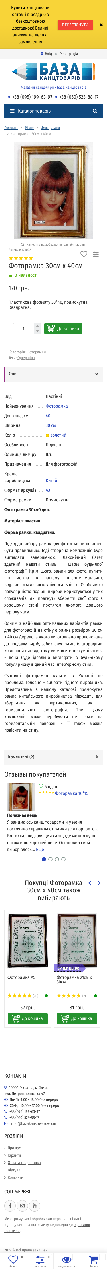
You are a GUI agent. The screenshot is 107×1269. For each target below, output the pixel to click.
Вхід (46, 53)
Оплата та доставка (24, 1162)
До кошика (68, 329)
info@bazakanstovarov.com (33, 1123)
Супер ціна (26, 358)
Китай (51, 480)
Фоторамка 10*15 (71, 793)
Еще (40, 849)
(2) (71, 996)
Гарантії (14, 1155)
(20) (22, 996)
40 (48, 415)
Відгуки (14, 1170)
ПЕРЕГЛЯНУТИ (75, 25)
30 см (51, 425)
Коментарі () (21, 757)
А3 (48, 490)
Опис (14, 373)
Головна (11, 127)
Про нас (14, 1148)
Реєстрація (69, 53)
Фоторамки (50, 127)
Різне (29, 127)
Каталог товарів (30, 111)
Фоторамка (57, 406)
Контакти (15, 1177)
